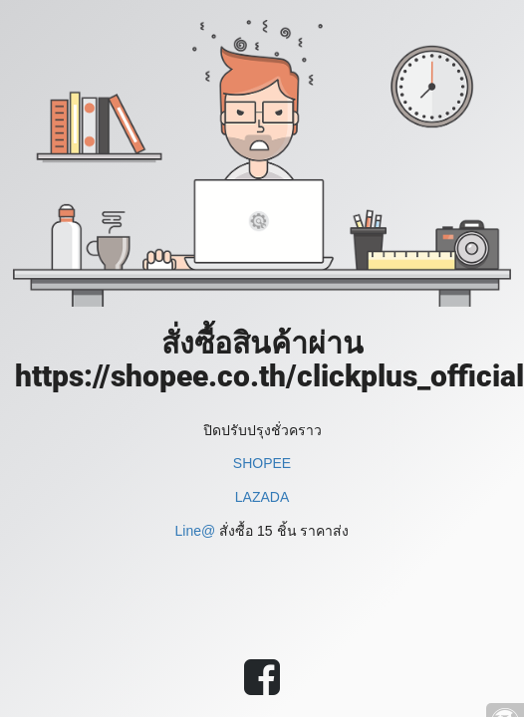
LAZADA (262, 497)
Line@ (195, 531)
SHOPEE (262, 463)
